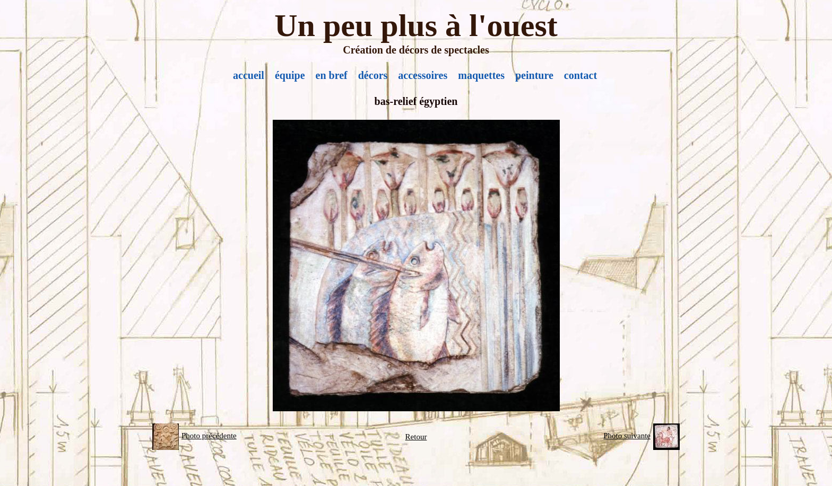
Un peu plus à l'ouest (416, 25)
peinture (534, 75)
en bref (332, 75)
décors (373, 75)
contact (580, 75)
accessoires (422, 75)
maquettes (481, 75)
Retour (416, 436)
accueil (248, 75)
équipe (290, 75)
